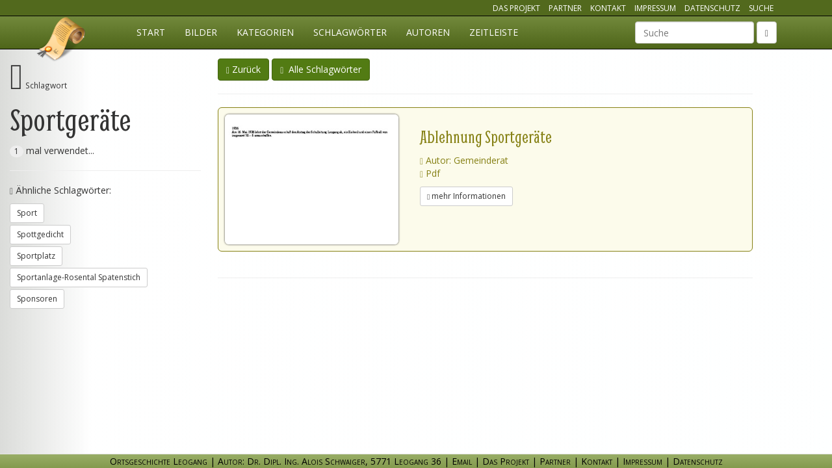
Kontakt (608, 8)
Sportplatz (36, 255)
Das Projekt (516, 8)
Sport (27, 212)
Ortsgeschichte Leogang (62, 41)
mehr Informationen (466, 196)
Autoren (428, 32)
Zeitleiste (493, 32)
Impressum (655, 8)
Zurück (243, 69)
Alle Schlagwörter (320, 69)
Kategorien (265, 32)
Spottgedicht (40, 234)
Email (462, 461)
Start (150, 32)
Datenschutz (712, 8)
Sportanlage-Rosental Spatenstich (78, 277)
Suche (761, 8)
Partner (565, 8)
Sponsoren (37, 298)
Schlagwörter (350, 32)
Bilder (201, 32)
